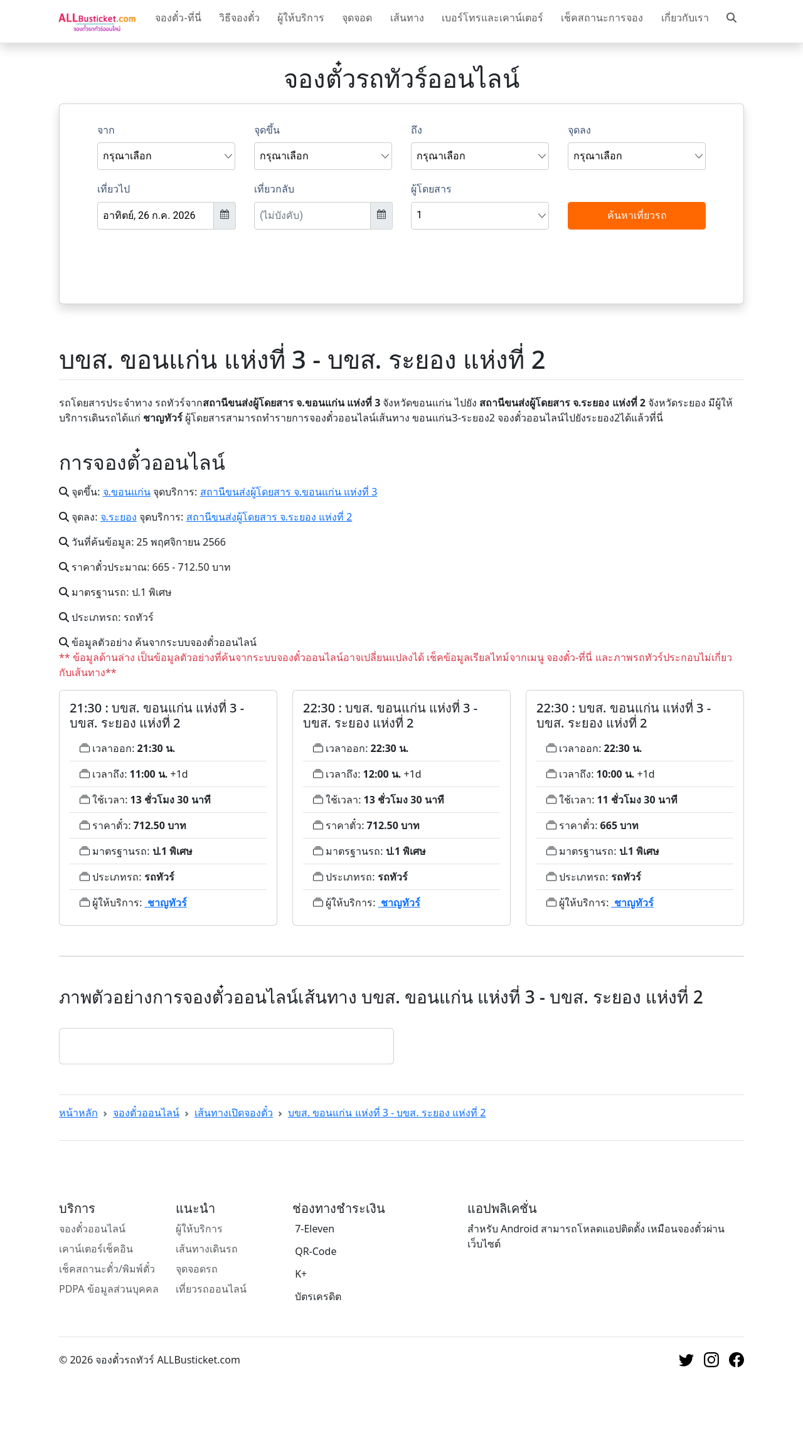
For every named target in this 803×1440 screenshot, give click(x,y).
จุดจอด (357, 17)
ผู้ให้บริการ (300, 17)
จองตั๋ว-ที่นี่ (178, 17)
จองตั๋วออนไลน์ (146, 1113)
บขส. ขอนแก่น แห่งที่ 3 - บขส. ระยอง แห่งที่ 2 (387, 1113)
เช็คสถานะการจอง (602, 17)
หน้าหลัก (78, 1113)
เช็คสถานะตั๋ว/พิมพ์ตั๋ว (107, 1269)
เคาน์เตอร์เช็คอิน (96, 1249)
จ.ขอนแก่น (127, 492)
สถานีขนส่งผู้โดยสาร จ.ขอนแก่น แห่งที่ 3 (289, 492)
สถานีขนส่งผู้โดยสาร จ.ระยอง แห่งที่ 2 (269, 517)
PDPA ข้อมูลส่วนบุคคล (109, 1289)
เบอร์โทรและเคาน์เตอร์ (492, 17)
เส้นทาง (407, 17)
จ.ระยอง (118, 517)
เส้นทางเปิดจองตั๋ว (233, 1113)
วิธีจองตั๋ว (239, 17)
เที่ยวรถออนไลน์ (211, 1289)
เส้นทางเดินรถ (207, 1249)
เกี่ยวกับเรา (685, 17)
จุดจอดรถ (197, 1269)
